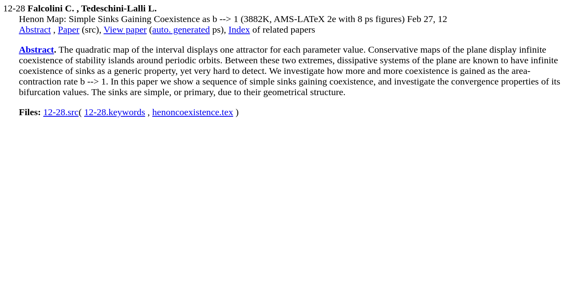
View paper (125, 29)
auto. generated (181, 29)
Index (239, 29)
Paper (68, 29)
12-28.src (61, 112)
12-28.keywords (114, 112)
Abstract (35, 29)
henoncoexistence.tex (192, 112)
